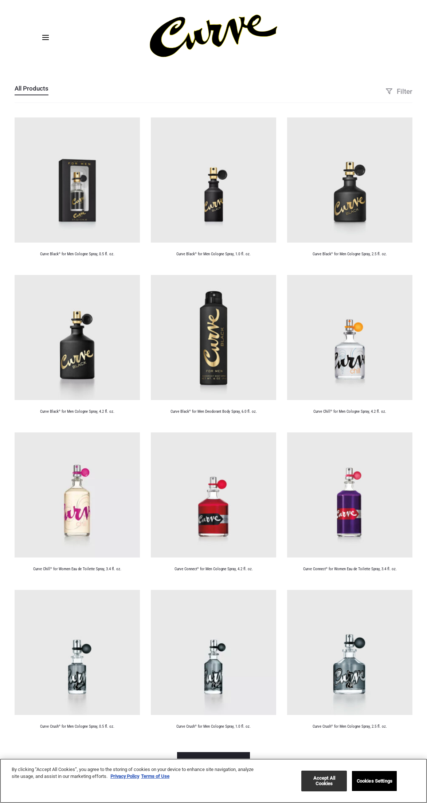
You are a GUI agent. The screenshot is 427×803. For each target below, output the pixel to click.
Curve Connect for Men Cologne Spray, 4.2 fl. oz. (214, 569)
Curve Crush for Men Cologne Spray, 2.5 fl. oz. (350, 726)
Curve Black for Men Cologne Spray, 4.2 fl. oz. (77, 411)
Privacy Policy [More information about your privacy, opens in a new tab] (124, 776)
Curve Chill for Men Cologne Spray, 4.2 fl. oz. (349, 411)
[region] (213, 781)
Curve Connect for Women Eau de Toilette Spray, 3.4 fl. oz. (350, 569)
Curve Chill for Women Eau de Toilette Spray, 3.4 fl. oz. (77, 569)
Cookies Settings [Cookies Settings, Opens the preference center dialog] (374, 781)
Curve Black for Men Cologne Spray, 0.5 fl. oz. (77, 254)
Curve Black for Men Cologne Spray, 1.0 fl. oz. (213, 254)
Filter (398, 91)
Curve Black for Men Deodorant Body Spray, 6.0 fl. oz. (214, 411)
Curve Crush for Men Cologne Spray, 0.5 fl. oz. (77, 726)
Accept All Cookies (324, 781)
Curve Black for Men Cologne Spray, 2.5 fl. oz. (350, 254)
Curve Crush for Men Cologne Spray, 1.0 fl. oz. (213, 726)
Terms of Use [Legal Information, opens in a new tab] (155, 776)
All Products (31, 88)
